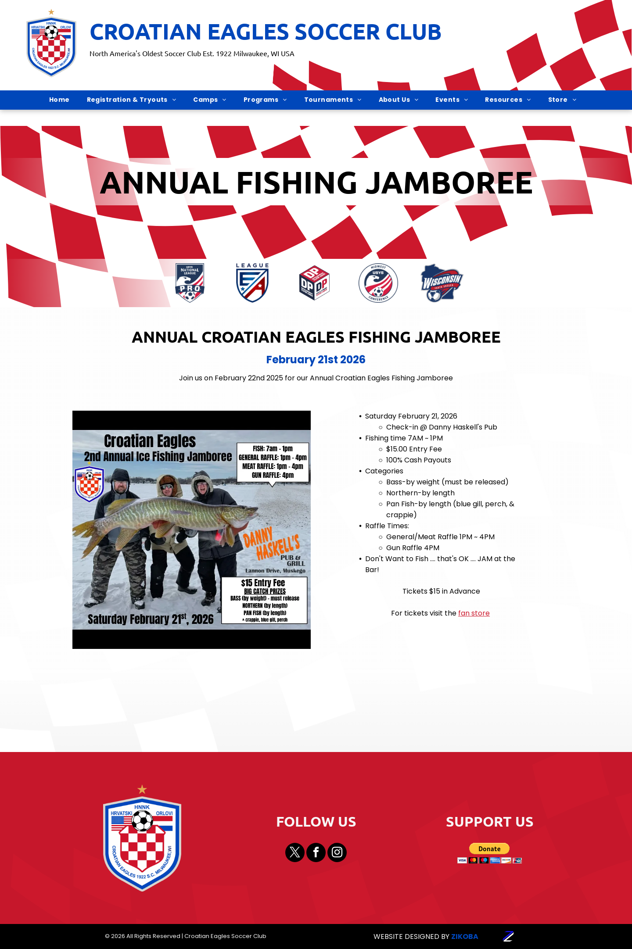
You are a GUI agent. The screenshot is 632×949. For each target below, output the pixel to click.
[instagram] (337, 853)
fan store (474, 613)
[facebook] (316, 853)
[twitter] (295, 853)
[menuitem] (63, 100)
